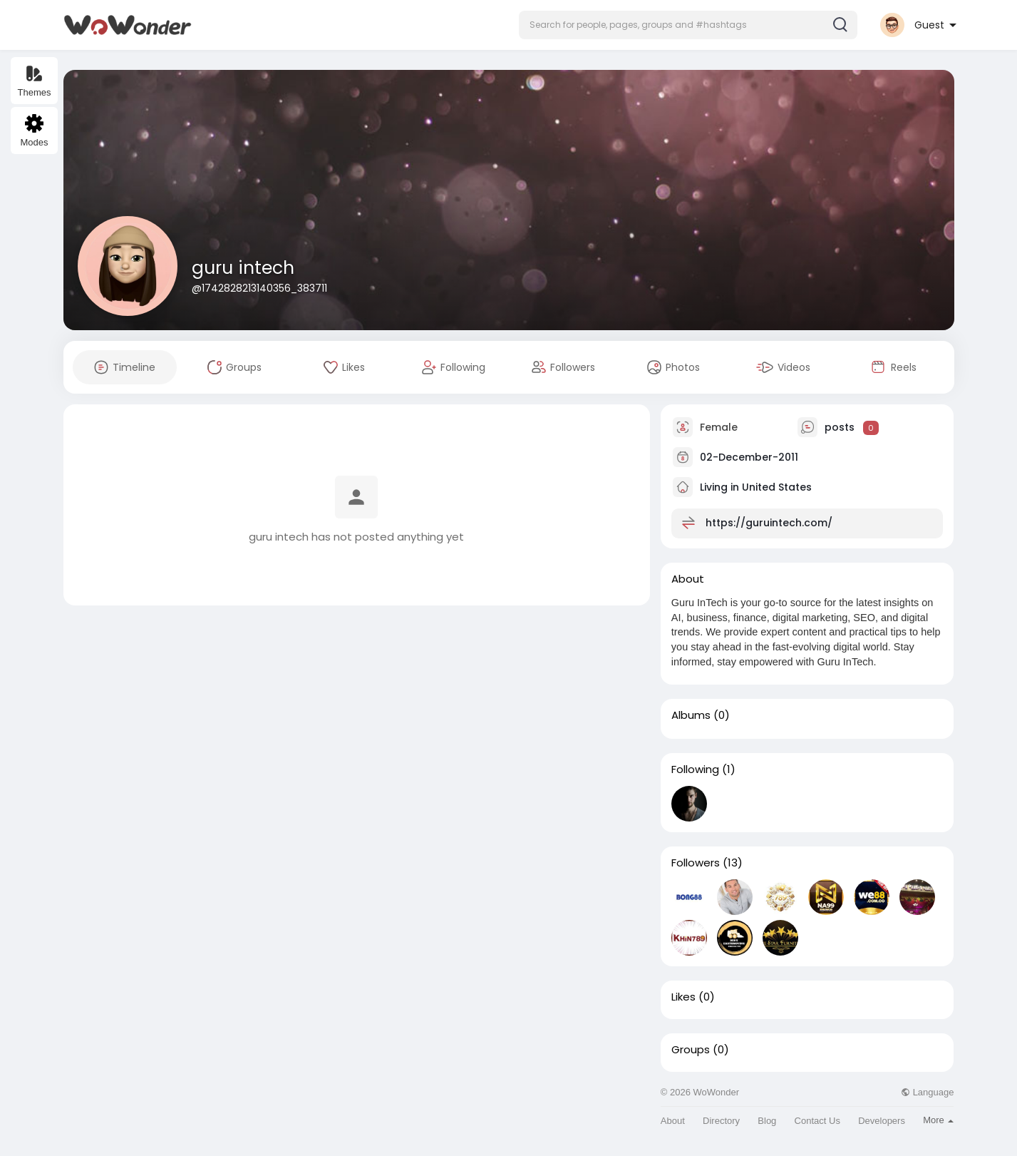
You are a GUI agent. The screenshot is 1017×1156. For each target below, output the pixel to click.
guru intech (243, 267)
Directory (721, 1120)
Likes (683, 997)
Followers (695, 863)
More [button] (938, 1120)
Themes (34, 81)
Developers (881, 1120)
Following (695, 769)
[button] (688, 25)
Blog (767, 1120)
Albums (691, 715)
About (673, 1120)
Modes (34, 131)
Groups (690, 1049)
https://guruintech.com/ (769, 523)
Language (927, 1092)
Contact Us (817, 1120)
